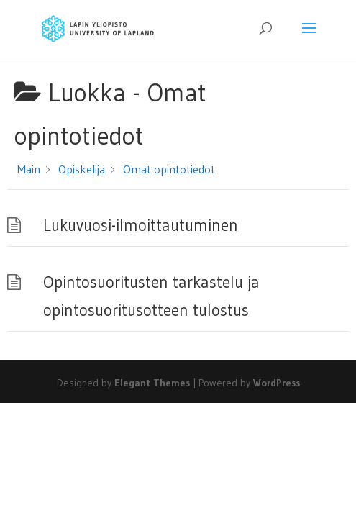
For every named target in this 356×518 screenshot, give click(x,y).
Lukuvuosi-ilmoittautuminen (140, 225)
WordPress (276, 382)
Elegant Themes (152, 382)
